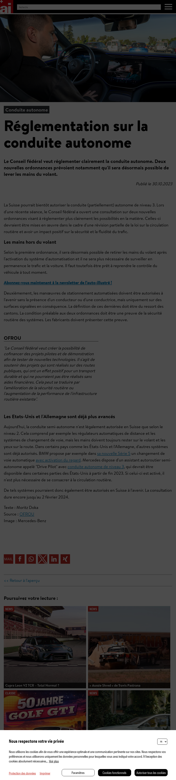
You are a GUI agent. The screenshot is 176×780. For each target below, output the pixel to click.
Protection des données (22, 773)
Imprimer (45, 773)
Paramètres (78, 772)
